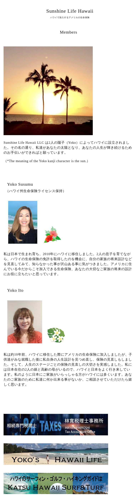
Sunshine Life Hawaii (69, 11)
